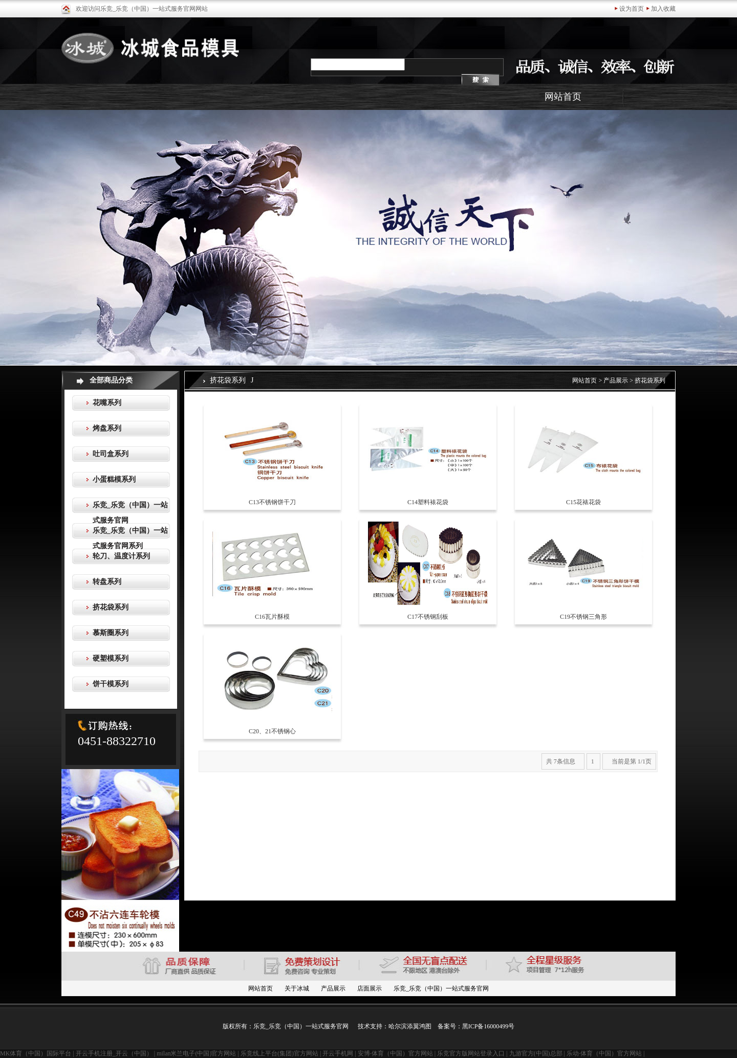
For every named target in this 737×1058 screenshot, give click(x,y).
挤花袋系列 (110, 607)
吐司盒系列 (110, 454)
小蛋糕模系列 (114, 479)
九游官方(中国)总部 (535, 1053)
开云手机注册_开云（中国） (114, 1053)
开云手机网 (337, 1053)
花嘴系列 (107, 403)
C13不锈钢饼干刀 (272, 502)
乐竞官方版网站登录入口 (471, 1053)
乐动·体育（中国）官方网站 (604, 1053)
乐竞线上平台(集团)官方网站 (279, 1053)
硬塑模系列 (110, 658)
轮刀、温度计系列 (121, 556)
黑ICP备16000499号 (488, 1026)
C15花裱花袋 (583, 502)
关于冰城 (297, 988)
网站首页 (563, 97)
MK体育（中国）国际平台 (35, 1053)
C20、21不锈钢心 (272, 731)
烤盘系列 (107, 428)
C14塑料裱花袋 (427, 502)
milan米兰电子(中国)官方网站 (196, 1053)
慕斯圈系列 (110, 633)
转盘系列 (107, 582)
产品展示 (615, 380)
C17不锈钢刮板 (427, 616)
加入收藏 (663, 8)
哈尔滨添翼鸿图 (409, 1026)
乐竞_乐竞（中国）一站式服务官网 (441, 988)
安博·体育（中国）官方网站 (395, 1053)
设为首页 (631, 8)
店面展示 (369, 988)
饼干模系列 (110, 684)
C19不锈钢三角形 (583, 616)
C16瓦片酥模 (272, 616)
